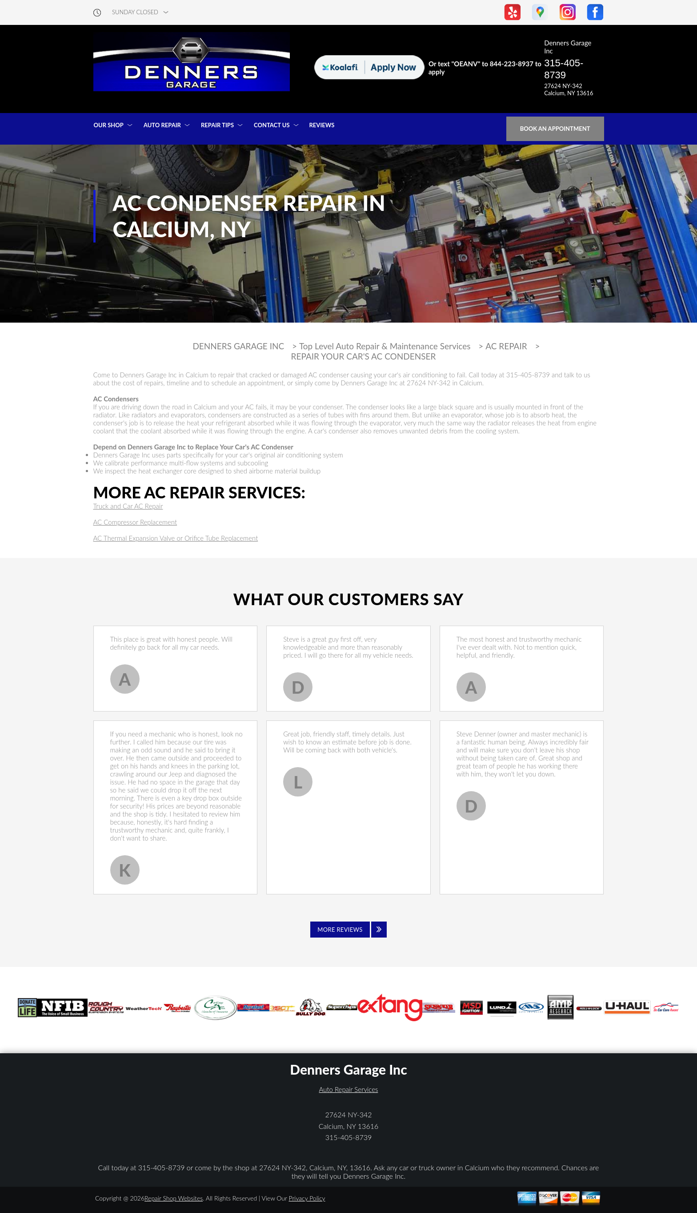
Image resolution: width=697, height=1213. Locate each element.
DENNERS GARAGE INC (238, 346)
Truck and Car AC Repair (128, 506)
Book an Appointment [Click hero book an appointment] (555, 128)
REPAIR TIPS (217, 125)
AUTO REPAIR (162, 125)
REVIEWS (322, 125)
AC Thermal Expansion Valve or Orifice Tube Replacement (175, 538)
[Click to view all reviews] (348, 930)
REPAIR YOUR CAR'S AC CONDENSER (363, 356)
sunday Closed (135, 12)
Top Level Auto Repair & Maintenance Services (385, 346)
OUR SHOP (109, 125)
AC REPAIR (506, 346)
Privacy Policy (306, 1198)
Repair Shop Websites (173, 1198)
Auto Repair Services (348, 1089)
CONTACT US (272, 125)
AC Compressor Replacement (135, 522)
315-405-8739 (563, 68)
